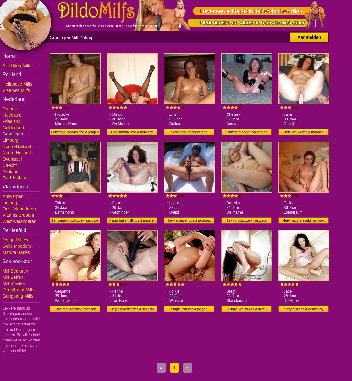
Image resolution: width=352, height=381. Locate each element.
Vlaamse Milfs (16, 90)
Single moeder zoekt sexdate (132, 309)
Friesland (12, 121)
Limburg (11, 140)
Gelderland (13, 127)
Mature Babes (16, 252)
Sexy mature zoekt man (189, 132)
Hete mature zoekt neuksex (132, 132)
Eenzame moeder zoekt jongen (75, 132)
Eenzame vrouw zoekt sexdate (74, 220)
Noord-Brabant (17, 146)
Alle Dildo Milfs (17, 65)
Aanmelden (309, 37)
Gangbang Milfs (18, 296)
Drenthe (10, 108)
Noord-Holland (17, 152)
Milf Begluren (15, 270)
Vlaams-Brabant (18, 215)
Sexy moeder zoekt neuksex (189, 220)
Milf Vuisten (14, 283)
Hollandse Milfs (17, 84)
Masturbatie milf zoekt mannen (132, 220)
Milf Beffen (13, 277)
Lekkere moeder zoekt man (246, 132)
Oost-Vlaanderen (19, 208)
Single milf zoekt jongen (189, 309)
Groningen (13, 133)
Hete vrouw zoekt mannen (303, 132)
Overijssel (12, 158)
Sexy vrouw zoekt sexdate (246, 220)
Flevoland (12, 115)
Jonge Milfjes (15, 239)
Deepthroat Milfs (19, 289)
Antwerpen (13, 196)
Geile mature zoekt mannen (74, 309)
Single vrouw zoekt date (246, 309)
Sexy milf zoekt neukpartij (303, 309)
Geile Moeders (17, 246)
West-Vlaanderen (19, 221)
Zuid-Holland (15, 177)
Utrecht (10, 165)
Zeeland (11, 171)
